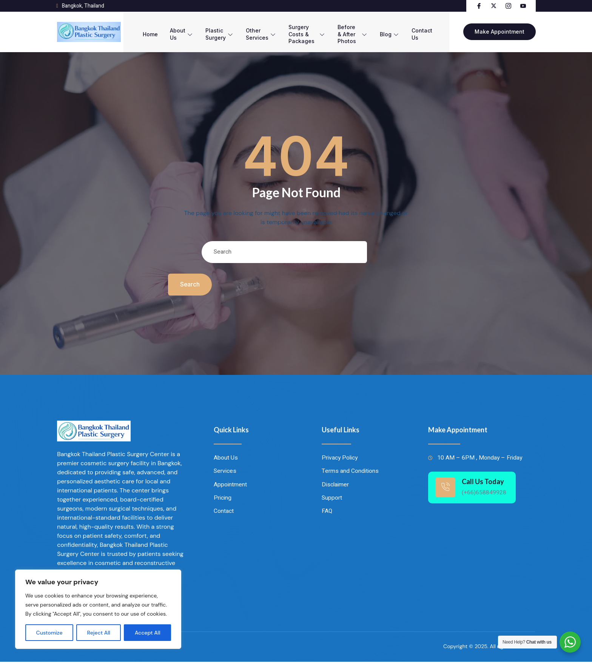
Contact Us (432, 29)
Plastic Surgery (209, 29)
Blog (398, 29)
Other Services (251, 29)
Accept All (147, 632)
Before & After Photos (357, 29)
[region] (98, 609)
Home (137, 29)
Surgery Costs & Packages (302, 29)
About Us (170, 29)
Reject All (98, 632)
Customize (49, 632)
